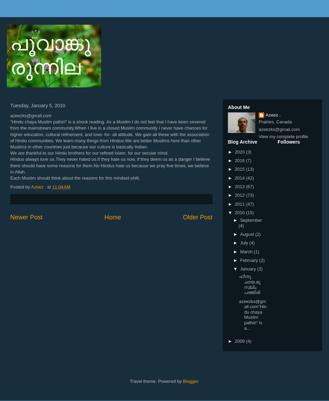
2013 (240, 186)
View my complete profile (283, 136)
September (251, 220)
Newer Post (26, 217)
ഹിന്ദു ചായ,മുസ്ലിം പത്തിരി (249, 284)
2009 (240, 341)
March (247, 251)
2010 (240, 212)
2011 (240, 204)
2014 (240, 178)
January (248, 268)
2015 (240, 169)
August (247, 234)
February (249, 260)
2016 (240, 160)
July (244, 242)
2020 (240, 152)
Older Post (197, 217)
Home (113, 217)
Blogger (190, 381)
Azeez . (273, 115)
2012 (240, 195)
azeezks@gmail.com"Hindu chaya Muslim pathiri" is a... (252, 315)
